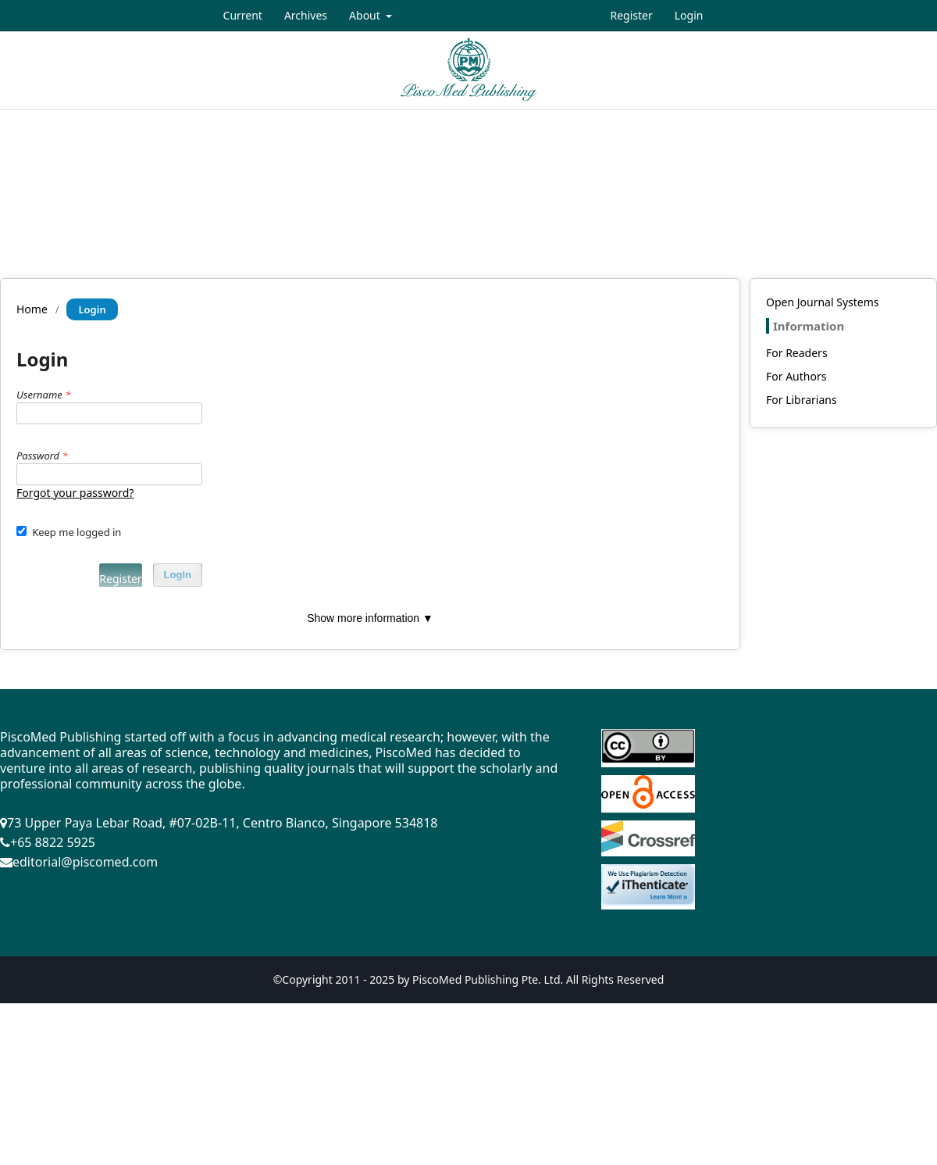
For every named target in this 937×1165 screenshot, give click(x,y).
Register (631, 15)
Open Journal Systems (822, 302)
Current (242, 15)
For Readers (797, 352)
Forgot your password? (75, 492)
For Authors (796, 376)
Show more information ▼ (370, 618)
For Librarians (801, 399)
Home (32, 309)
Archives (305, 15)
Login (689, 15)
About (366, 15)
